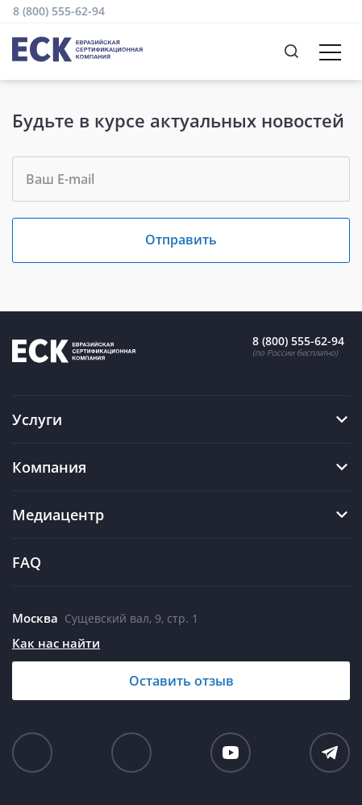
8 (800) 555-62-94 (59, 11)
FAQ (26, 562)
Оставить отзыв (181, 681)
